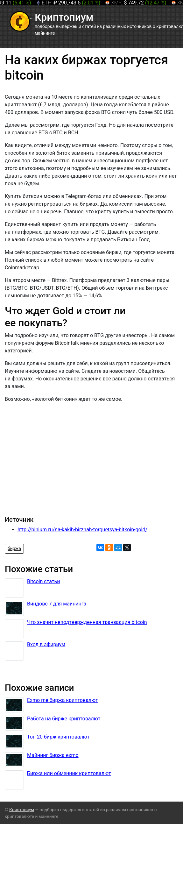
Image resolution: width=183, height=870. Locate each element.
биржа (14, 548)
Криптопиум (21, 809)
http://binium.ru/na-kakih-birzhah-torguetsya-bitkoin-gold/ (82, 530)
